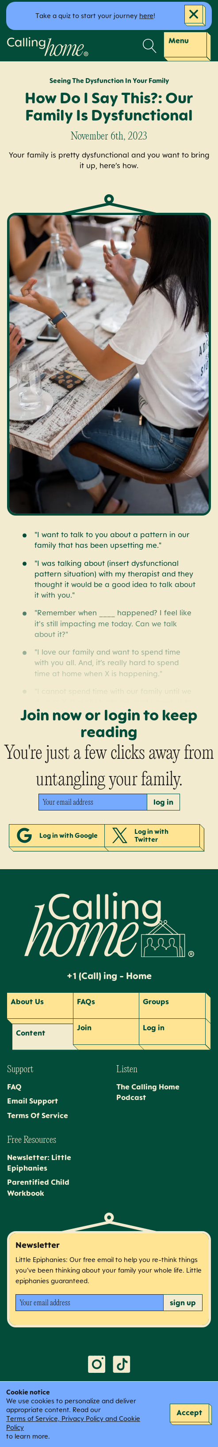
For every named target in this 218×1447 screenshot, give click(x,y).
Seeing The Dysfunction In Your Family (109, 80)
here (146, 15)
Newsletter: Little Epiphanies (39, 1162)
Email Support (32, 1101)
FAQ (14, 1086)
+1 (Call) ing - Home (109, 976)
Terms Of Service (37, 1115)
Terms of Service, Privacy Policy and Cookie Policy (73, 1423)
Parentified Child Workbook (38, 1187)
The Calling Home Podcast (148, 1092)
